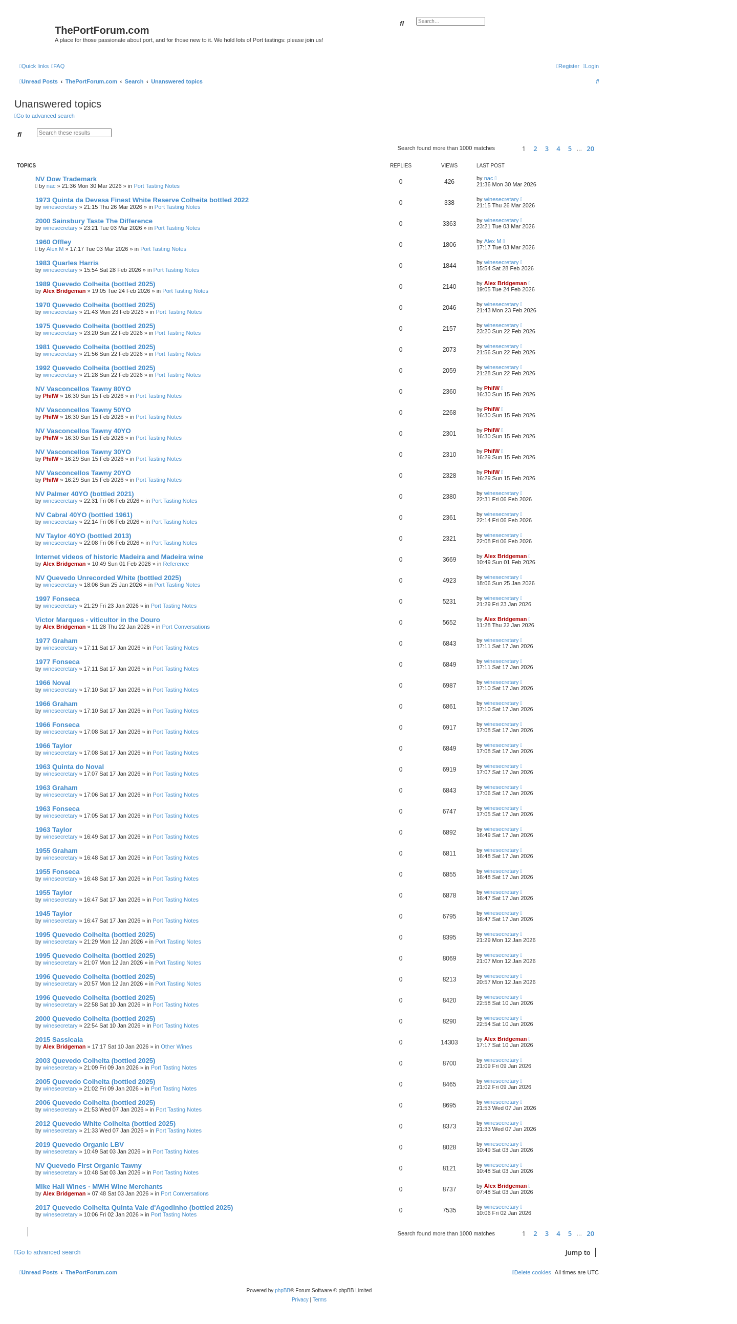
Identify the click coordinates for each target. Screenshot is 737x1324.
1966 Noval (53, 683)
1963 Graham (56, 788)
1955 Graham (56, 851)
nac (51, 186)
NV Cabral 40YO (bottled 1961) (84, 515)
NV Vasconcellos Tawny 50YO (83, 410)
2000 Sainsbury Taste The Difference (94, 221)
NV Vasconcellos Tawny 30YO (83, 452)
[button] (507, 148)
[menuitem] (57, 66)
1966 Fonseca (57, 725)
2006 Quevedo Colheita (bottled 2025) (95, 1102)
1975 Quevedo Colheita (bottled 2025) (95, 326)
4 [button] (558, 148)
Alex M (55, 249)
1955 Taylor (53, 892)
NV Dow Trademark (66, 179)
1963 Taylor (53, 830)
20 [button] (590, 148)
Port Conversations (186, 627)
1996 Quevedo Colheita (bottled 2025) (95, 976)
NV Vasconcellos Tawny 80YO (83, 389)
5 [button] (570, 148)
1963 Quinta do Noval (69, 767)
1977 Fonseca (57, 662)
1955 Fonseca (57, 871)
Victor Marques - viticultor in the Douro (97, 620)
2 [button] (535, 148)
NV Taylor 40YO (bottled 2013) (83, 536)
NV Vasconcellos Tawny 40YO (83, 431)
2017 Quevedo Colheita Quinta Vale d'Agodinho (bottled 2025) (134, 1207)
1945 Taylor (53, 913)
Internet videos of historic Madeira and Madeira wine (119, 557)
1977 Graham (56, 641)
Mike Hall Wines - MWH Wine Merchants (99, 1186)
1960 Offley (53, 242)
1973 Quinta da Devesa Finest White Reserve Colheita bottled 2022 (142, 200)
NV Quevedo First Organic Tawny (88, 1165)
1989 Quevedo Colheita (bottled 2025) (95, 284)
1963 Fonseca (57, 809)
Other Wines (176, 1046)
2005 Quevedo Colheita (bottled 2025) (95, 1081)
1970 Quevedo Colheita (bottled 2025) (95, 305)
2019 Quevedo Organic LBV (79, 1144)
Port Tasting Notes (157, 186)
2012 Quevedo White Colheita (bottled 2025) (105, 1123)
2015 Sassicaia (59, 1039)
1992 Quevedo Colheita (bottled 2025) (95, 368)
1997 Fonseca (57, 599)
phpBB (282, 1290)
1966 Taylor (53, 746)
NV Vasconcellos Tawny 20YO (83, 473)
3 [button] (547, 148)
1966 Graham (56, 704)
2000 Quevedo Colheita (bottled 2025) (95, 1018)
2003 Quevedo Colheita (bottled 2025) (95, 1060)
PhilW (51, 396)
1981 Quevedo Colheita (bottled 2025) (95, 347)
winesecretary (60, 207)
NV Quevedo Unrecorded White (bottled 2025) (108, 578)
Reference (176, 564)
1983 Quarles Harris (67, 263)
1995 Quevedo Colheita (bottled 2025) (95, 934)
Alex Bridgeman (64, 291)
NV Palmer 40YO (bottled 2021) (84, 494)
